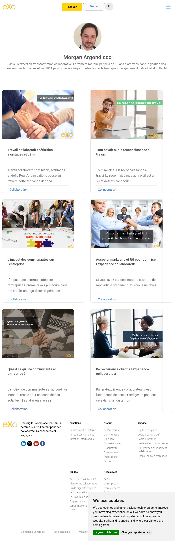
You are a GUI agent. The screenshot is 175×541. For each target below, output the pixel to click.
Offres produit (111, 483)
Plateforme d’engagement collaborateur (152, 449)
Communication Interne (83, 430)
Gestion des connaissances (153, 443)
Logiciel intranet (147, 439)
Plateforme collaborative (83, 483)
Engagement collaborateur (84, 501)
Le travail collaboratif (81, 497)
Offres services (112, 488)
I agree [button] (99, 532)
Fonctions (75, 423)
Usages (142, 423)
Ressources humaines (82, 434)
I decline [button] (112, 532)
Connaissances (112, 443)
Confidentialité (62, 531)
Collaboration (18, 189)
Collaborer (109, 439)
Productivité (110, 448)
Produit (108, 423)
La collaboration (79, 492)
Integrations (111, 456)
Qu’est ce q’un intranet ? (83, 479)
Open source (111, 452)
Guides (74, 472)
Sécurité (108, 461)
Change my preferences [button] (135, 532)
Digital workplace (147, 430)
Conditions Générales (33, 531)
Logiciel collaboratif (149, 434)
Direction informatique (82, 439)
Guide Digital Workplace (83, 488)
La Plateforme (112, 430)
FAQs (107, 479)
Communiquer (112, 434)
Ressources (110, 472)
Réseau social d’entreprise (152, 456)
